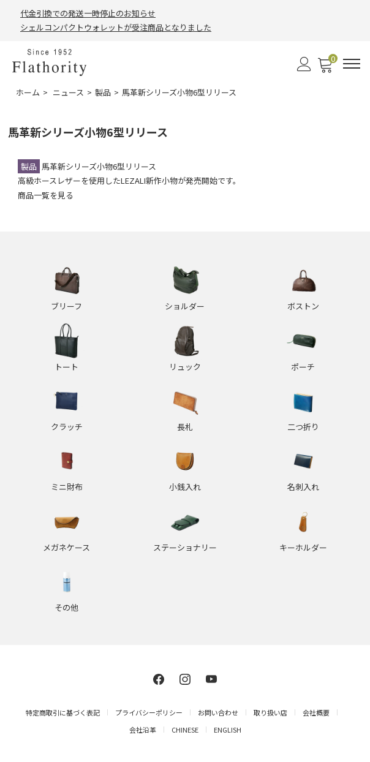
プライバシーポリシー (149, 712)
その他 (66, 607)
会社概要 (316, 712)
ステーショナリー (185, 547)
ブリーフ (66, 306)
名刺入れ (303, 486)
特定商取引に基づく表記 (63, 712)
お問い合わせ (218, 712)
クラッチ (67, 426)
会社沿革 (142, 729)
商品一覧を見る (46, 195)
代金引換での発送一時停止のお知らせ (88, 13)
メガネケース (66, 547)
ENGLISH (227, 729)
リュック (185, 366)
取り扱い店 (270, 712)
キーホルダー (303, 547)
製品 (103, 92)
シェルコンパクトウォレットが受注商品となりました (115, 27)
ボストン (303, 306)
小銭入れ (185, 486)
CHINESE (185, 729)
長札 (185, 426)
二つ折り (303, 426)
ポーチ (303, 366)
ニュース (68, 92)
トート (66, 366)
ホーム (28, 92)
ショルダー (185, 306)
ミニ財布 (67, 486)
